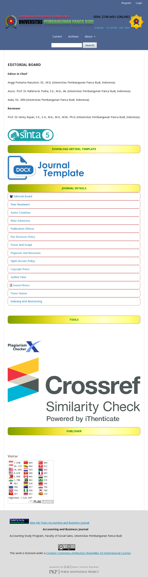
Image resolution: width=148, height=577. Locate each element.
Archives (73, 36)
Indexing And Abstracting (26, 301)
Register (126, 3)
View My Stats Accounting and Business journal (59, 522)
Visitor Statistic (19, 293)
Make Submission (20, 220)
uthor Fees (19, 277)
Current (57, 36)
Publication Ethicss (22, 228)
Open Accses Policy (23, 261)
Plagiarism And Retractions (26, 253)
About (89, 36)
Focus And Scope (21, 245)
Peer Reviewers (20, 204)
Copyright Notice (20, 269)
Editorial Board (22, 196)
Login (139, 3)
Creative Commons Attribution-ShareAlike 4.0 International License (88, 553)
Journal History (21, 285)
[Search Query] (66, 45)
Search (89, 45)
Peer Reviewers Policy (23, 236)
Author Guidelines (21, 212)
